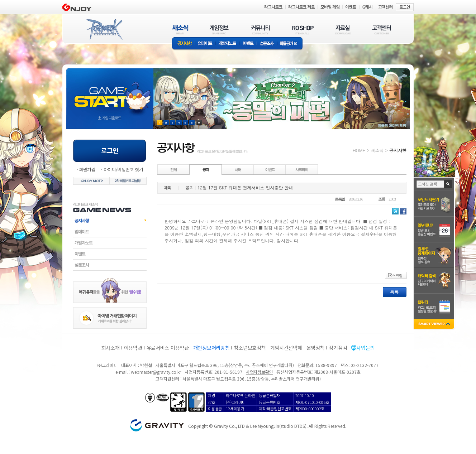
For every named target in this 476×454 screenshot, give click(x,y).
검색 (448, 184)
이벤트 (248, 43)
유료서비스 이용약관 (168, 347)
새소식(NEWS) (180, 29)
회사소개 (110, 347)
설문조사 (267, 43)
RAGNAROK (104, 29)
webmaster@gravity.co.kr (156, 372)
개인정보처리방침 (211, 347)
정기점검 (338, 347)
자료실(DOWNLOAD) (342, 29)
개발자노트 (227, 43)
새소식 (377, 150)
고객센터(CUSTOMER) (381, 29)
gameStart (109, 92)
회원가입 (87, 169)
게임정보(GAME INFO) (219, 29)
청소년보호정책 (250, 347)
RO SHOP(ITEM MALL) (302, 29)
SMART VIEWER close (435, 324)
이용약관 (133, 347)
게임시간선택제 (286, 347)
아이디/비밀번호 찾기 (123, 169)
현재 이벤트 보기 (199, 122)
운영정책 (315, 347)
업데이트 (205, 43)
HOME (359, 150)
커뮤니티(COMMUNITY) (260, 29)
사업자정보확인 (259, 372)
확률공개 (290, 43)
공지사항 (183, 43)
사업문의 (365, 347)
